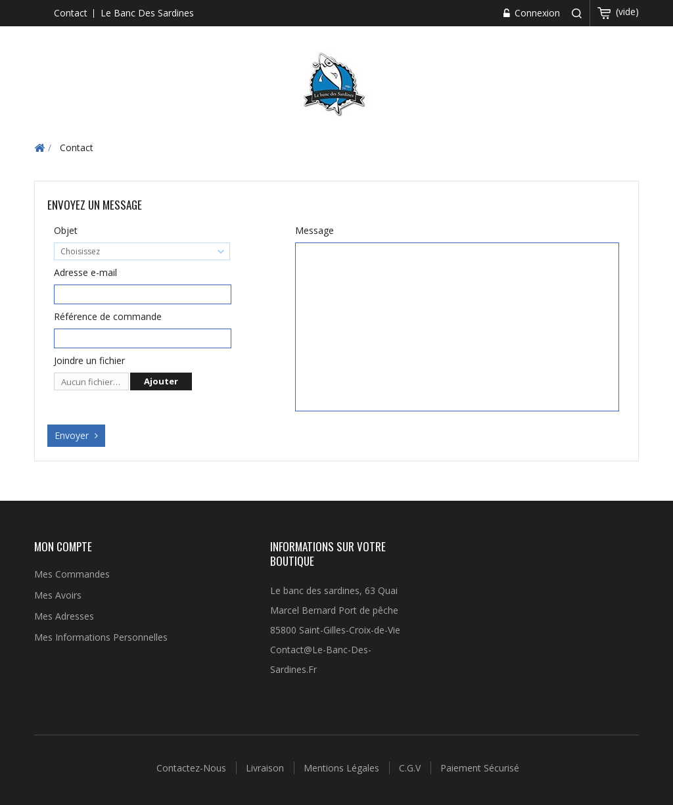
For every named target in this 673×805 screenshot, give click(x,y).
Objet (66, 230)
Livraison (266, 768)
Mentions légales (343, 768)
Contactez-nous (192, 768)
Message (314, 230)
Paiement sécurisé (479, 768)
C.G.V (411, 768)
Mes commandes (72, 574)
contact (70, 13)
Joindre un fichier (89, 360)
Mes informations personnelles (101, 637)
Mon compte (63, 546)
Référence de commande (108, 316)
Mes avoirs (57, 595)
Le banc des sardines (147, 13)
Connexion (536, 13)
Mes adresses (64, 616)
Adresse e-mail (85, 272)
